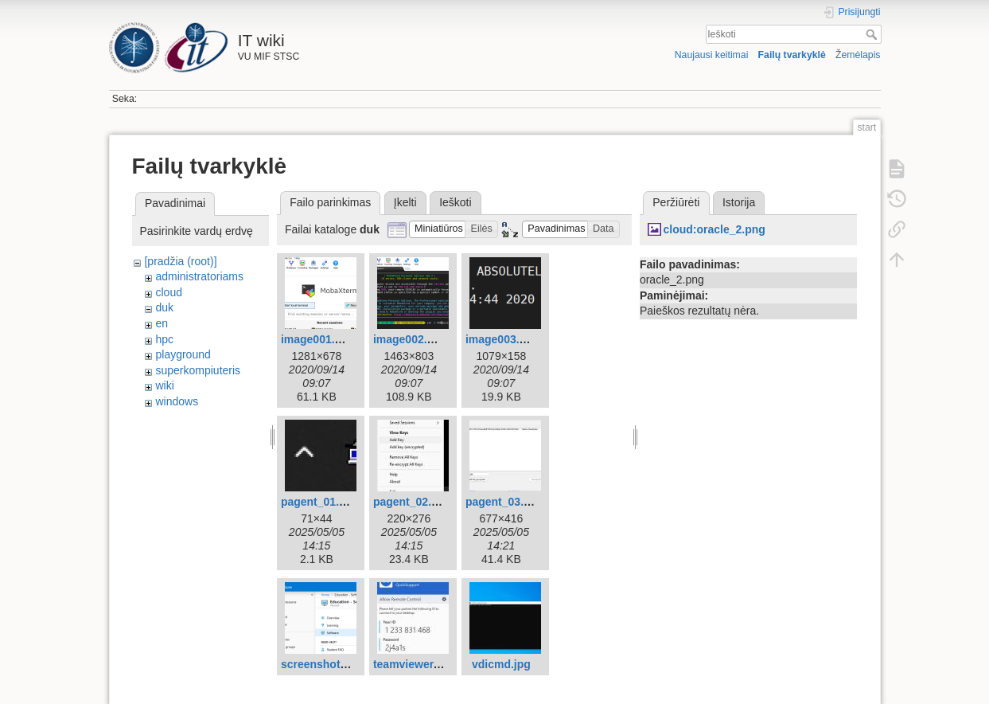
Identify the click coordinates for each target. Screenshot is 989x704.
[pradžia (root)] (180, 261)
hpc (164, 339)
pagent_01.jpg (318, 501)
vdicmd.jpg (501, 664)
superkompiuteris (197, 370)
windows (176, 401)
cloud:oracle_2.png (714, 229)
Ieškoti (873, 34)
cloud (168, 292)
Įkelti (405, 202)
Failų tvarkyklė (792, 55)
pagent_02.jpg (410, 501)
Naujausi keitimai (712, 55)
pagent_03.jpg (502, 501)
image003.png (502, 339)
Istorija (738, 202)
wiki (164, 385)
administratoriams (199, 276)
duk (164, 307)
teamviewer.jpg (413, 664)
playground (182, 354)
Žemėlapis (858, 55)
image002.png (410, 339)
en (161, 323)
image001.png (318, 339)
